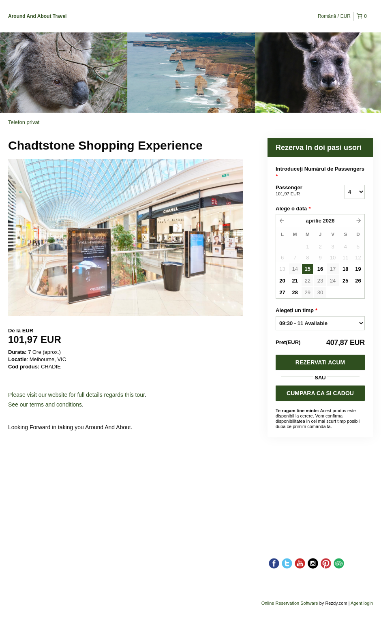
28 (295, 292)
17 (333, 269)
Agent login (362, 603)
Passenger (300, 190)
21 (295, 281)
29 (307, 292)
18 (345, 269)
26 (358, 281)
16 (320, 269)
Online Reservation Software (289, 603)
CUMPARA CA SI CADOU (320, 393)
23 (320, 281)
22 (307, 281)
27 (282, 292)
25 (345, 281)
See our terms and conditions (45, 404)
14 (295, 269)
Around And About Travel (37, 16)
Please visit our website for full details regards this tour (76, 395)
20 (282, 281)
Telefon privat (23, 122)
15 (307, 269)
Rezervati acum (320, 362)
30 (320, 292)
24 (333, 281)
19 (358, 269)
